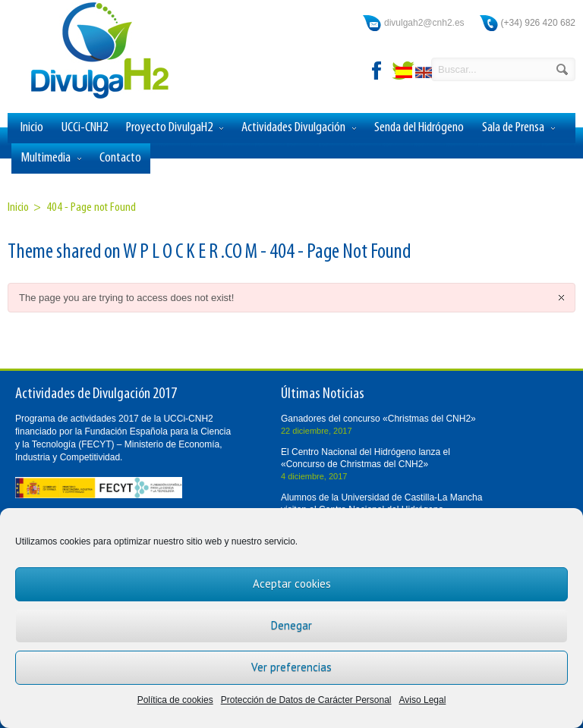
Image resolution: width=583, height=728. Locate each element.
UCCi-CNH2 (84, 128)
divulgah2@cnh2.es (424, 22)
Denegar (291, 625)
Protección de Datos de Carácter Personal (306, 700)
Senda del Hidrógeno (419, 128)
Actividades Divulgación (298, 128)
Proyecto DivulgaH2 (174, 128)
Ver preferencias (291, 667)
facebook (377, 70)
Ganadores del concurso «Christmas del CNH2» (378, 418)
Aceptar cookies (292, 583)
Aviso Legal (422, 700)
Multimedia (50, 158)
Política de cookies (175, 700)
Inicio (31, 128)
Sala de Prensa (518, 128)
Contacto (120, 158)
